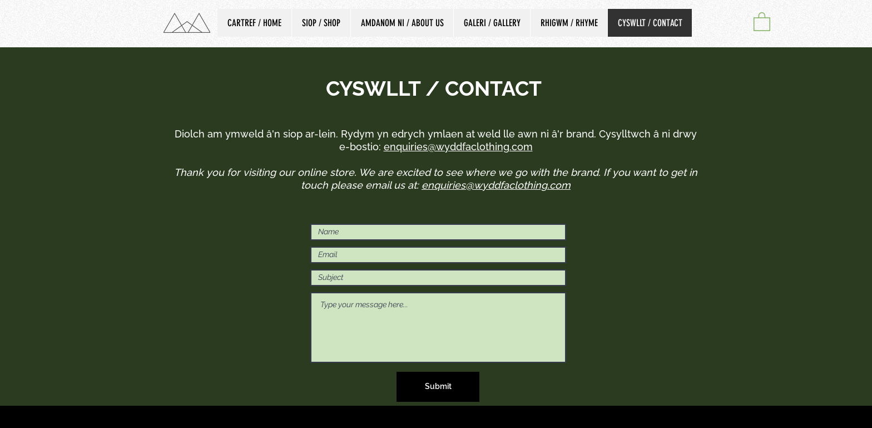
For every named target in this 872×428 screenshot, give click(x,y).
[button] (762, 21)
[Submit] (438, 387)
